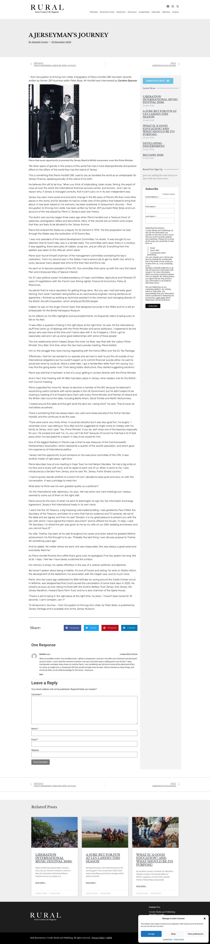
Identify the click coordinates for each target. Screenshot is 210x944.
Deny (173, 934)
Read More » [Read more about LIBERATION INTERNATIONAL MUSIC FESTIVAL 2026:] (40, 883)
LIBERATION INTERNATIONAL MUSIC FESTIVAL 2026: (160, 99)
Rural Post (121, 12)
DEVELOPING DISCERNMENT (154, 145)
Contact (175, 12)
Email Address (152, 197)
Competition (144, 12)
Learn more (160, 298)
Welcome (94, 12)
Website (35, 750)
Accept (151, 934)
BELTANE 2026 (153, 155)
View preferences (195, 934)
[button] (204, 918)
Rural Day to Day (107, 12)
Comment (36, 694)
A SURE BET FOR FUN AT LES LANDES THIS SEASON (160, 114)
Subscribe (156, 12)
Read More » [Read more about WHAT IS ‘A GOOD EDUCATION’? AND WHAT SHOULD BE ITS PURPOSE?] (141, 886)
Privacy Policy (179, 939)
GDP (108, 938)
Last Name (150, 216)
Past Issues (132, 12)
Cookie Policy (168, 939)
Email (34, 740)
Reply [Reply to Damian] (41, 674)
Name (34, 729)
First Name (150, 206)
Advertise (166, 12)
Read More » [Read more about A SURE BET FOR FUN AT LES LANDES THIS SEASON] (91, 883)
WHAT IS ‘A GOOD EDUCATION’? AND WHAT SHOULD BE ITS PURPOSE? (159, 130)
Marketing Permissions (154, 228)
